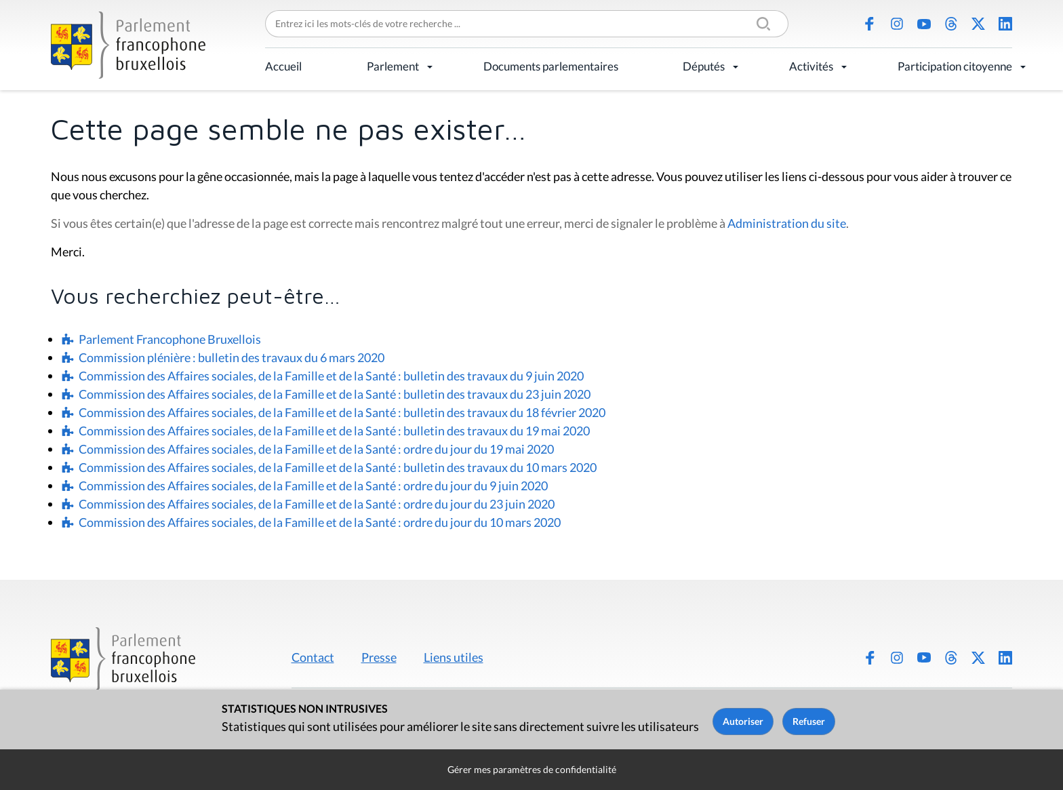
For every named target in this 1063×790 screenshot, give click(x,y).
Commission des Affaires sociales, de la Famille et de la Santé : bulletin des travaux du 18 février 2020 (342, 412)
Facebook (870, 24)
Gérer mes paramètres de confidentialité (531, 769)
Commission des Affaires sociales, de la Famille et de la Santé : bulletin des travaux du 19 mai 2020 (334, 430)
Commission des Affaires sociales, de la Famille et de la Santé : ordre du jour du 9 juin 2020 (313, 485)
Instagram (897, 24)
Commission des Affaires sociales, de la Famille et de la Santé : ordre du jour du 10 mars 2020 (320, 522)
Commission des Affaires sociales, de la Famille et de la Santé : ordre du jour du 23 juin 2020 (317, 503)
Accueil (283, 66)
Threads (951, 24)
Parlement (393, 66)
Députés (704, 66)
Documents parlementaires (550, 66)
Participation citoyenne (955, 66)
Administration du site (786, 223)
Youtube (924, 24)
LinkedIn (1005, 24)
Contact (313, 657)
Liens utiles (453, 657)
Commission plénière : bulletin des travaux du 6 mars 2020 (231, 357)
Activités (811, 66)
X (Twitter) (978, 24)
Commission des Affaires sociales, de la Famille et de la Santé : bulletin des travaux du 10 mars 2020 (338, 467)
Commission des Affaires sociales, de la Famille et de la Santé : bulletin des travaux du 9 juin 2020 (331, 375)
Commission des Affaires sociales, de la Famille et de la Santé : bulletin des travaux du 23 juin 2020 (334, 394)
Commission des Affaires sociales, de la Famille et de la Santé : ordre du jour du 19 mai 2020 (316, 448)
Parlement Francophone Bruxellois (170, 339)
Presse (379, 657)
